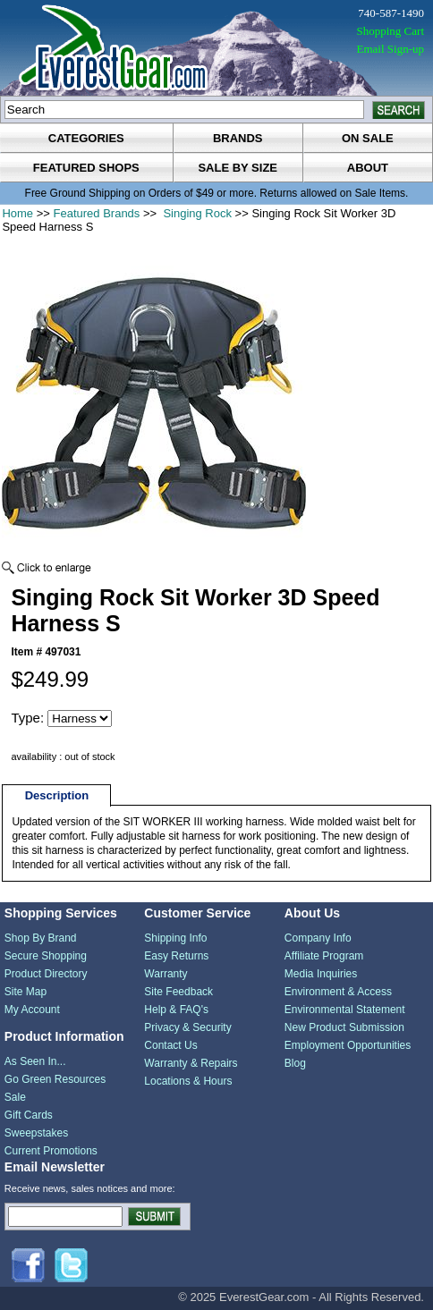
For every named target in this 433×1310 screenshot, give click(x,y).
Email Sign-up (390, 48)
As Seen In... (35, 1061)
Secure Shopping (45, 956)
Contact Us (170, 1045)
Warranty (165, 974)
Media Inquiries (320, 974)
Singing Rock (196, 213)
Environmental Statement (344, 1009)
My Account (32, 1009)
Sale (15, 1097)
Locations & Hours (188, 1081)
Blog (295, 1063)
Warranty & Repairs (190, 1063)
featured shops (86, 167)
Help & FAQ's (176, 1009)
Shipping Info (175, 938)
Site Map (25, 991)
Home (17, 213)
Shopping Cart (390, 31)
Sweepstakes (36, 1133)
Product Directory (46, 974)
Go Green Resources (55, 1079)
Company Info (318, 938)
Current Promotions (51, 1151)
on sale (368, 138)
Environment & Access (338, 991)
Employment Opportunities (347, 1045)
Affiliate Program (323, 956)
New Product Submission (344, 1027)
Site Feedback (178, 991)
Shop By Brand (40, 938)
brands (238, 138)
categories (86, 138)
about (367, 167)
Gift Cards (28, 1115)
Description (57, 795)
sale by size (237, 167)
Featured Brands (97, 213)
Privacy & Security (187, 1027)
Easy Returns (176, 956)
